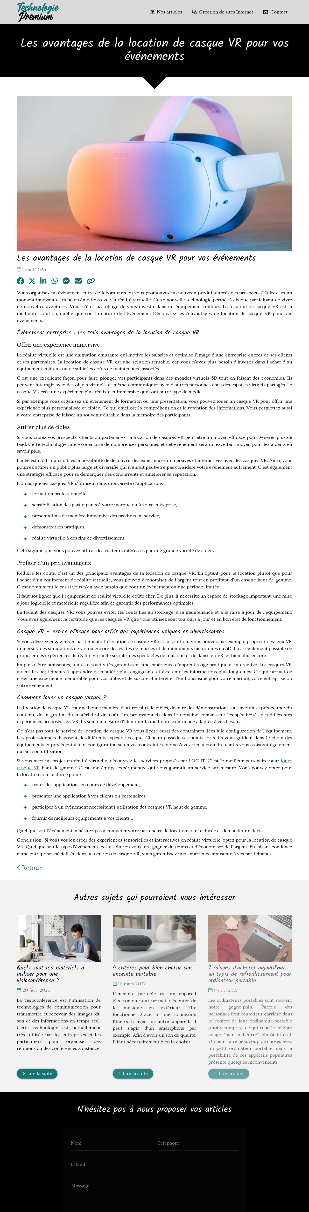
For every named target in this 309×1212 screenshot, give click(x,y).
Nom (76, 1143)
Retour (29, 868)
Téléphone (169, 1143)
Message (80, 1185)
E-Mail (78, 1164)
